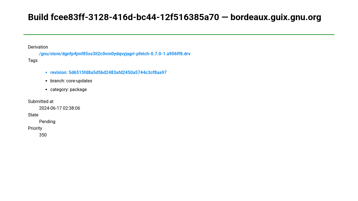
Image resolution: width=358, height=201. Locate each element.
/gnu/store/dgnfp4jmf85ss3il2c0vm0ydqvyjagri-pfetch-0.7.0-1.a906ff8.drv (114, 53)
